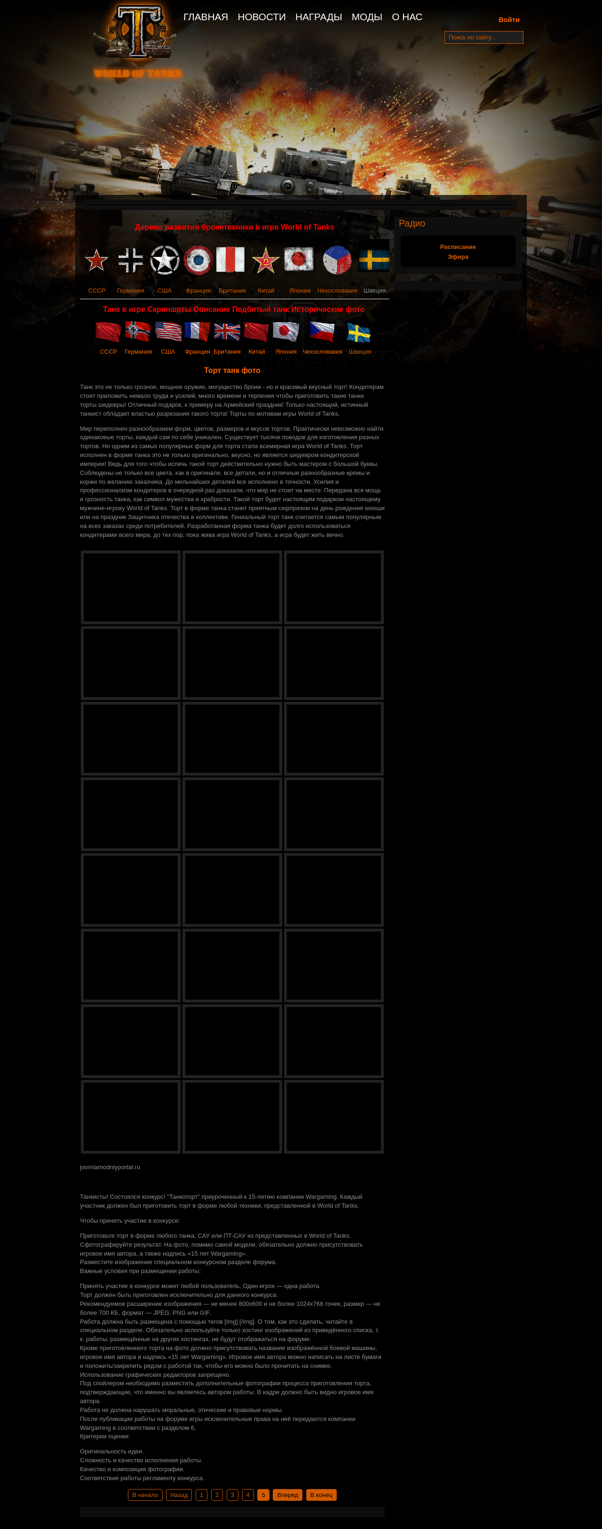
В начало (145, 1494)
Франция (198, 290)
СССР (97, 290)
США (165, 290)
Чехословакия (337, 290)
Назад (179, 1494)
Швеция (360, 351)
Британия (232, 290)
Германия (130, 290)
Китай (266, 290)
